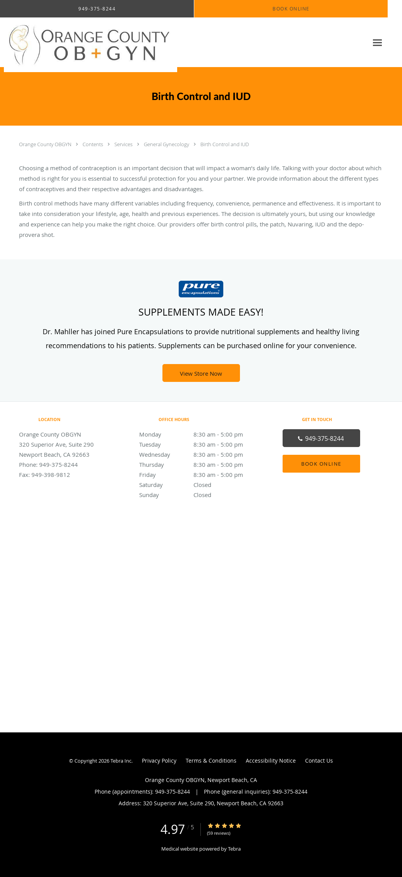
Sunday (199, 495)
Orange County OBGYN (45, 144)
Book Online (321, 463)
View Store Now (201, 373)
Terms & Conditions (211, 760)
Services (124, 144)
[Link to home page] (88, 42)
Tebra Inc (120, 760)
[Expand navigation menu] (377, 42)
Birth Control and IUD (224, 144)
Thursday (199, 464)
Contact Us (319, 760)
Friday (199, 475)
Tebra (234, 848)
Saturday (199, 485)
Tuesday (199, 444)
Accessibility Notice (271, 760)
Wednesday (199, 454)
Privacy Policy (159, 760)
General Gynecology (167, 144)
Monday (199, 434)
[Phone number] (321, 438)
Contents (93, 144)
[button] (291, 9)
